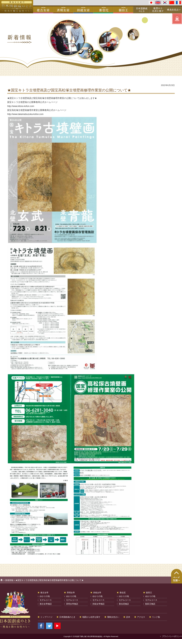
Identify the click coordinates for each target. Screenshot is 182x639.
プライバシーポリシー (172, 636)
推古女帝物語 (46, 604)
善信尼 (123, 592)
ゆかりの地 (45, 596)
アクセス (141, 617)
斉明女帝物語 (72, 604)
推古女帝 (44, 592)
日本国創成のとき (67, 617)
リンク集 (156, 617)
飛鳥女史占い (113, 617)
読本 (128, 617)
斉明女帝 (71, 592)
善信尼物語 (124, 604)
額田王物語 (150, 604)
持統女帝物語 (98, 604)
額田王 (149, 592)
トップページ (46, 617)
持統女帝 (97, 592)
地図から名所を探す (91, 617)
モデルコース (46, 600)
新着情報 (9, 580)
